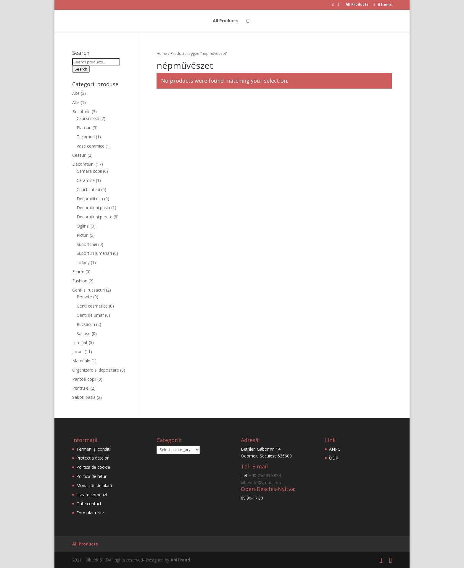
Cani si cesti (88, 118)
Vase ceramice (90, 146)
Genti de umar (90, 315)
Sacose (84, 333)
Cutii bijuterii (88, 189)
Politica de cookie (93, 467)
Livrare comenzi (91, 494)
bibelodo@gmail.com (261, 482)
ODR (333, 458)
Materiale (81, 361)
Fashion (79, 281)
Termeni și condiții (93, 449)
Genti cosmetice (92, 306)
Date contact (89, 503)
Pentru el (80, 388)
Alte (76, 93)
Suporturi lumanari (94, 253)
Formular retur (90, 513)
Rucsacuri (86, 324)
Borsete (84, 297)
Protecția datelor (92, 458)
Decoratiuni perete (94, 217)
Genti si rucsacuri (88, 290)
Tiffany (83, 262)
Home (162, 53)
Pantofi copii (84, 379)
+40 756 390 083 (265, 475)
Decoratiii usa (90, 198)
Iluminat (80, 342)
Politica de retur (91, 476)
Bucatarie (81, 111)
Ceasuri (79, 155)
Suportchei (87, 244)
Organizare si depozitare (95, 370)
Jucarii (77, 351)
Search (81, 69)
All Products (357, 5)
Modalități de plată (94, 485)
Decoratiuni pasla (93, 207)
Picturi (82, 235)
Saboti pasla (84, 397)
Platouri (84, 127)
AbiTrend (180, 560)
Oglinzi (83, 226)
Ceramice (86, 180)
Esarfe (78, 271)
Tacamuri (86, 137)
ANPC (334, 449)
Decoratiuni (83, 164)
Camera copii (89, 171)
